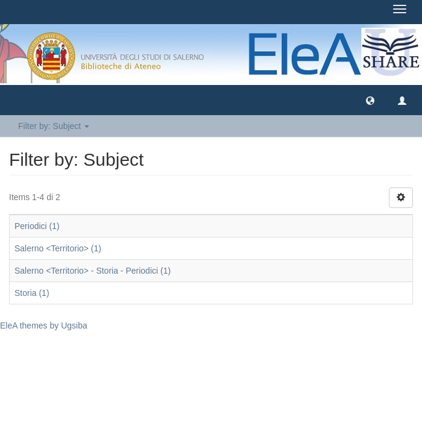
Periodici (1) (37, 226)
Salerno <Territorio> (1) (57, 248)
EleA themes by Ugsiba (43, 325)
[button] (370, 100)
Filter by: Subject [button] (53, 126)
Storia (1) (31, 293)
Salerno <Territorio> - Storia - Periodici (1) (92, 270)
